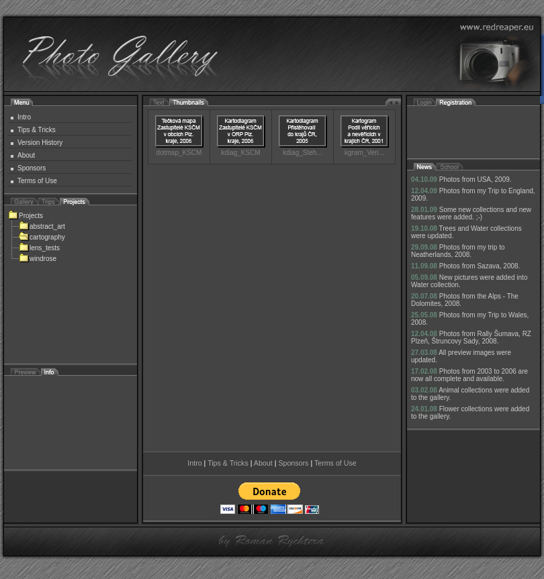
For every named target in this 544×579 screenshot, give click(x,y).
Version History (39, 142)
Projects (25, 215)
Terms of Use (37, 181)
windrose (37, 258)
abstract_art (42, 226)
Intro (24, 117)
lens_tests (39, 248)
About (26, 155)
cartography (42, 237)
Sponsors (31, 168)
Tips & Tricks (36, 130)
